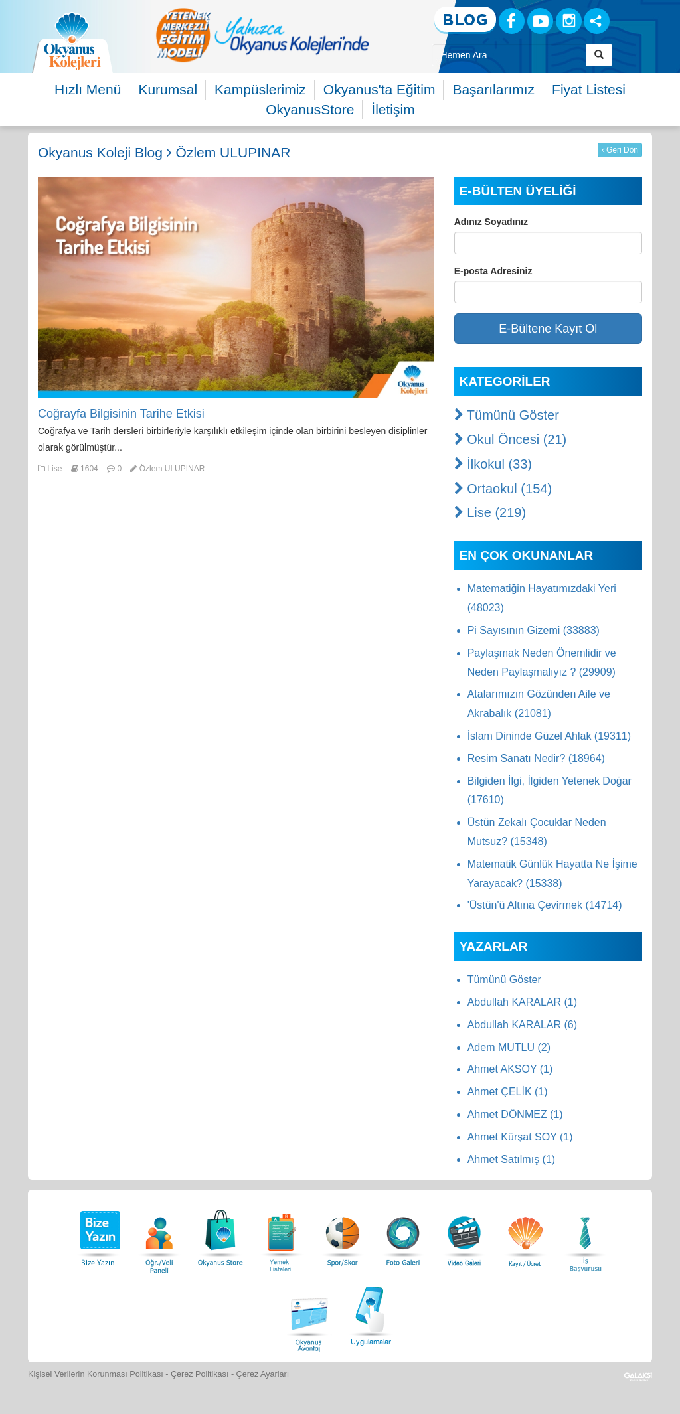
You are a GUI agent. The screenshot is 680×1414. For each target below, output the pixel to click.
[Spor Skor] (342, 1234)
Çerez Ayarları (263, 1374)
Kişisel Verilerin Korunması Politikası (95, 1374)
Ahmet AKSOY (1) (510, 1069)
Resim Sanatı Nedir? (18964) (536, 758)
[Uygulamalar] (370, 1314)
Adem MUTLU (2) (509, 1047)
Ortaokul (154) (503, 488)
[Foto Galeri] (403, 1234)
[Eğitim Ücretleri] (525, 1234)
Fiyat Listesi (589, 89)
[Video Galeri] (464, 1234)
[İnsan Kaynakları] (585, 1234)
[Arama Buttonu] (599, 55)
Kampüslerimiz (260, 89)
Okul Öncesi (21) (510, 439)
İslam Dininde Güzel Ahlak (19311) (549, 736)
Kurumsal (167, 89)
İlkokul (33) (493, 464)
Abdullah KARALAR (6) (522, 1024)
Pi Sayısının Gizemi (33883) (534, 630)
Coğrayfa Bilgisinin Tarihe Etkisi (121, 413)
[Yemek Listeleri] (281, 1234)
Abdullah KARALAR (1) (522, 1002)
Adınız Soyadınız (491, 221)
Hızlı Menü (87, 89)
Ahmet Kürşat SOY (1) (520, 1136)
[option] (262, 35)
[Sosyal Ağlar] (597, 21)
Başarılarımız (493, 89)
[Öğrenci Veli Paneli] (159, 1234)
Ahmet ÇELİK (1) (508, 1091)
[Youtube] (540, 21)
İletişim (392, 109)
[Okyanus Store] (220, 1234)
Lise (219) (490, 512)
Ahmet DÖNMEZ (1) (515, 1114)
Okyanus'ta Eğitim (379, 89)
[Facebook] (512, 21)
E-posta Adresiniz (493, 271)
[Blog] (465, 20)
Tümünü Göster (506, 415)
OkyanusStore (310, 109)
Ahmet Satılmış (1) (511, 1159)
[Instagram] (569, 21)
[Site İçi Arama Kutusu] (509, 55)
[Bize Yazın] (98, 1234)
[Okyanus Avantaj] (309, 1314)
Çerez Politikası (200, 1374)
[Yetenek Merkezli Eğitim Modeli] (262, 35)
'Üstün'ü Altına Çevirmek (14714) (545, 905)
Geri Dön (620, 150)
